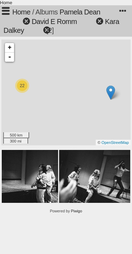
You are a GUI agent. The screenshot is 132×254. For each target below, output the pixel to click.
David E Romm (54, 21)
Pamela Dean (79, 12)
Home (6, 2)
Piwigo (76, 211)
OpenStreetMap (115, 142)
